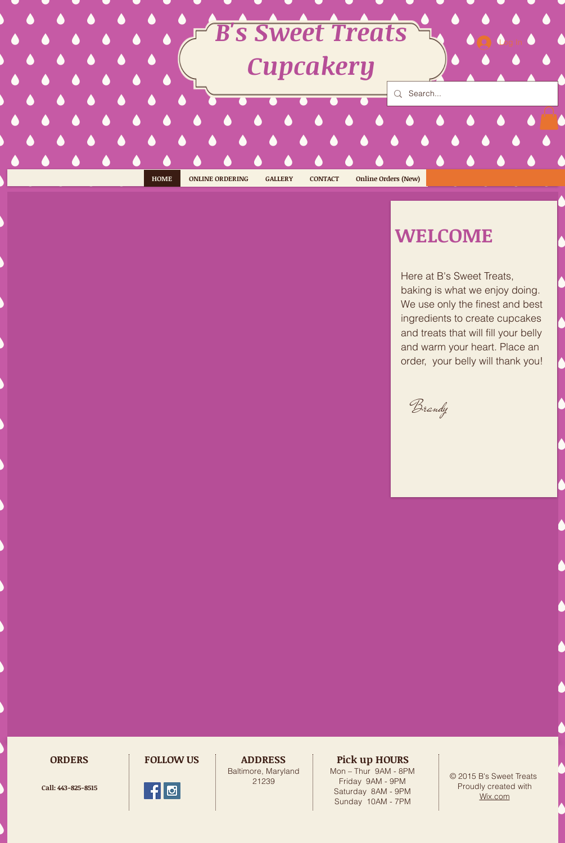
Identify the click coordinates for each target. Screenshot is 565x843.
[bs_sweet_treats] (172, 790)
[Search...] (471, 94)
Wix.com (495, 796)
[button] (549, 118)
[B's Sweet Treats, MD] (152, 790)
